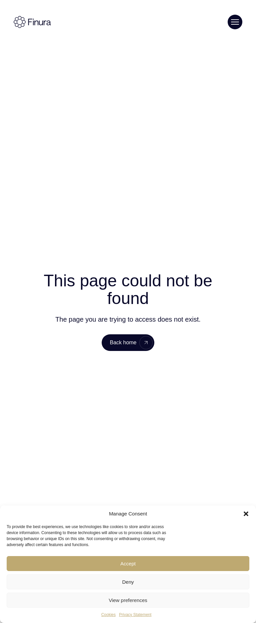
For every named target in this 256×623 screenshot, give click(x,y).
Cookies (108, 614)
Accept (128, 563)
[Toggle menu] (235, 22)
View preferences (128, 600)
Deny (128, 582)
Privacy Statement (135, 614)
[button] (246, 513)
